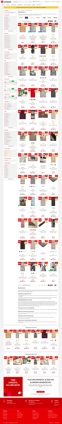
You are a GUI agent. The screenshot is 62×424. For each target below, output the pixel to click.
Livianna (7, 22)
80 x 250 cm (8, 39)
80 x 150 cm (8, 35)
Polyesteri (8, 132)
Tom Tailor (8, 26)
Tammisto (57, 402)
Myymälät (33, 4)
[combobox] (22, 2)
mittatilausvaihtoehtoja (28, 317)
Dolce (7, 175)
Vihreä (7, 69)
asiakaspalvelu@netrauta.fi (11, 403)
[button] (10, 49)
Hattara (7, 170)
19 (55, 285)
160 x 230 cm (8, 46)
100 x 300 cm (8, 42)
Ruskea (8, 65)
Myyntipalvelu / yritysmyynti (34, 400)
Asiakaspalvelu (13, 4)
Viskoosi (7, 144)
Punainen (8, 70)
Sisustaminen (23, 10)
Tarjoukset (8, 4)
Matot (26, 10)
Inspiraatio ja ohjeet (27, 4)
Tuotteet (2, 4)
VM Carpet (8, 19)
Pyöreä (7, 55)
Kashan (7, 171)
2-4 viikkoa (8, 109)
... (53, 285)
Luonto (7, 125)
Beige (7, 64)
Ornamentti (8, 121)
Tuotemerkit (39, 4)
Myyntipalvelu (20, 4)
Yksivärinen (8, 113)
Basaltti (7, 174)
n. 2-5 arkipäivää (9, 105)
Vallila (7, 27)
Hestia (7, 23)
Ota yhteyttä (9, 402)
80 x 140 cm (8, 43)
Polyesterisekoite (9, 140)
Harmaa (8, 62)
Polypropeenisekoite (9, 137)
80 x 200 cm (8, 38)
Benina (7, 18)
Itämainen (8, 117)
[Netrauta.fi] (6, 2)
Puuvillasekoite (8, 136)
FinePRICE (8, 21)
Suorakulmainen (9, 54)
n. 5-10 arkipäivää (9, 106)
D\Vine (7, 165)
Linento (8, 17)
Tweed (7, 169)
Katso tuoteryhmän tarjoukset (11, 12)
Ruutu (7, 120)
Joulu (7, 124)
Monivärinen (8, 73)
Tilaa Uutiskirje (40, 391)
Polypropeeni (8, 133)
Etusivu (19, 10)
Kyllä (7, 160)
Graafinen (8, 116)
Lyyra (7, 166)
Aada (7, 173)
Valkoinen (8, 66)
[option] (52, 34)
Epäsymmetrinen (8, 58)
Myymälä (56, 400)
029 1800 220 (32, 402)
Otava (7, 177)
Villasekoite (8, 141)
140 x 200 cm (8, 47)
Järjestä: (20, 285)
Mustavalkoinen (9, 74)
